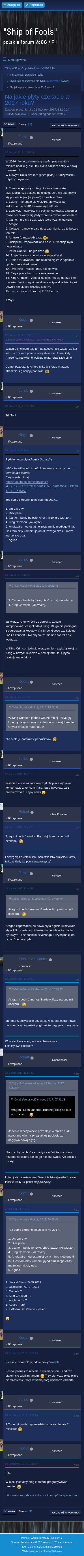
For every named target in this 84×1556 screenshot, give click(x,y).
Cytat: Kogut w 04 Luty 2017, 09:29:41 (35, 585)
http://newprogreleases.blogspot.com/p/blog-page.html (42, 1495)
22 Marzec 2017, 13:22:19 (19, 774)
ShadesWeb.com (52, 1551)
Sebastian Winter (33, 959)
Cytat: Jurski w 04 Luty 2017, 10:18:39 (35, 707)
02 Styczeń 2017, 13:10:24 (19, 152)
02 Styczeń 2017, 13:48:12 (19, 335)
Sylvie (64, 81)
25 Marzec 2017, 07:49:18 (19, 827)
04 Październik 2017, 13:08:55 (21, 1353)
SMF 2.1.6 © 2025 (32, 1546)
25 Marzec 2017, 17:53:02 (19, 978)
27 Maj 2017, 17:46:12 (17, 1208)
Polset (24, 811)
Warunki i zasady (40, 1538)
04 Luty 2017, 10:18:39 (17, 575)
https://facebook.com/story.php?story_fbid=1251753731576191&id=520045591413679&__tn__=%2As (42, 486)
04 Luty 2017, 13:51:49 (17, 697)
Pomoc (25, 1538)
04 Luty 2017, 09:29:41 (17, 450)
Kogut (23, 319)
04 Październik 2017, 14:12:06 (21, 1415)
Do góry (9, 1511)
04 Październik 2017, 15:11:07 (21, 1463)
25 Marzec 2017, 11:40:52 (19, 888)
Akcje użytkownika (66, 125)
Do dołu (9, 124)
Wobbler (55, 1362)
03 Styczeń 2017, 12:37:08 (19, 406)
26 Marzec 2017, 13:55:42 (19, 1072)
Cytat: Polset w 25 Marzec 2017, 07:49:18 (37, 899)
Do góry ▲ (57, 1538)
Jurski (23, 137)
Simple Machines (52, 1546)
